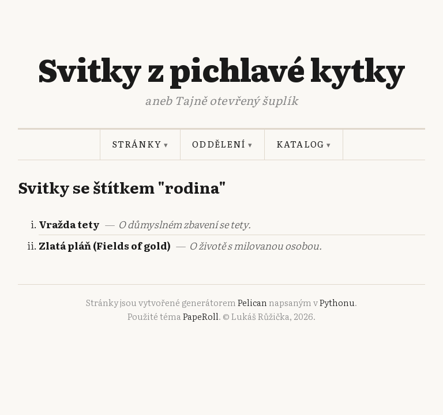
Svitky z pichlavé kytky (221, 69)
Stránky (140, 144)
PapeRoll (201, 316)
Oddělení (222, 144)
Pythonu (337, 302)
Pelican (252, 302)
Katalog (303, 144)
